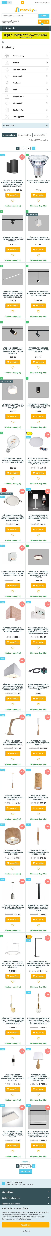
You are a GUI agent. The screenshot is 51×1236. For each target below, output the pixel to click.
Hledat (43, 16)
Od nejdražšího (39, 135)
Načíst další (25, 1171)
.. (31, 148)
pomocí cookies (14, 1214)
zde (29, 1219)
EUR (9, 2)
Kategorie (10, 28)
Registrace (38, 2)
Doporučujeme (9, 135)
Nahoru (25, 1162)
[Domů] (3, 42)
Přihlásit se (46, 2)
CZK (4, 2)
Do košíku (14, 195)
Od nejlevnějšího (24, 135)
